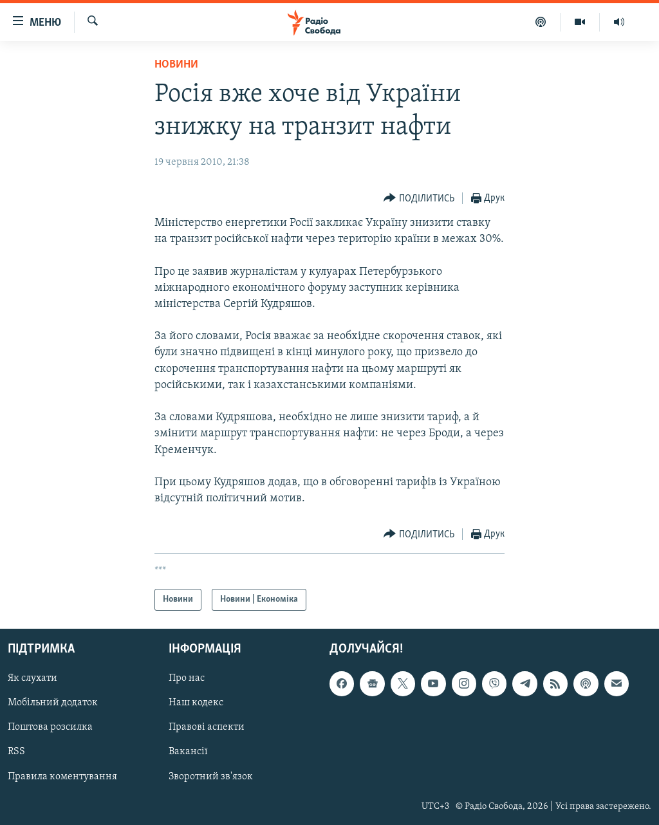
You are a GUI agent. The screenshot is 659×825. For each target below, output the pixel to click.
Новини (176, 65)
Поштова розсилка (50, 728)
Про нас (187, 679)
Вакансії (188, 752)
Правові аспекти (207, 728)
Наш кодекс (196, 703)
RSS (16, 752)
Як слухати (32, 679)
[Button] (419, 198)
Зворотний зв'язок (211, 777)
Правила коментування (62, 777)
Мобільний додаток (53, 703)
